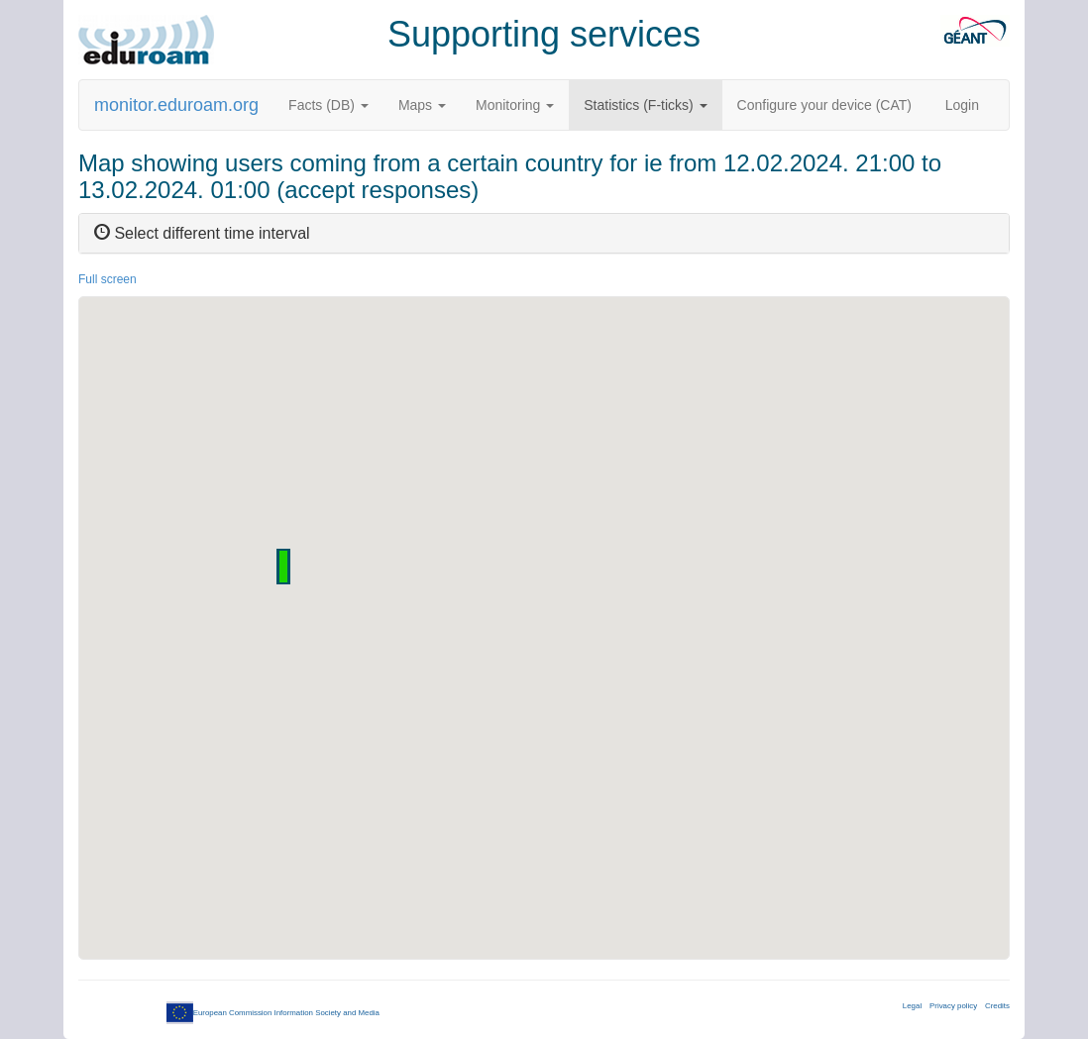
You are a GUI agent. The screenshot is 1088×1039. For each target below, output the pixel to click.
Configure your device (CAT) (824, 105)
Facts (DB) (328, 105)
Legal (912, 1005)
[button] (283, 566)
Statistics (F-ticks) (645, 105)
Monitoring (515, 105)
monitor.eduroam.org (176, 105)
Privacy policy (953, 1005)
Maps (422, 105)
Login (962, 105)
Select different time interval (202, 233)
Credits (997, 1005)
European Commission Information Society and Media (273, 1012)
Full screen (107, 279)
